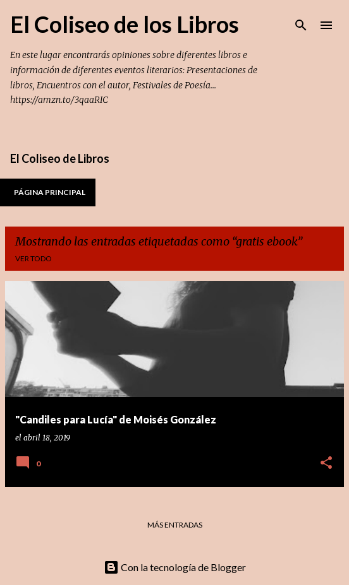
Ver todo (33, 258)
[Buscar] (301, 25)
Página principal (49, 192)
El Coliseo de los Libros (124, 24)
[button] (326, 463)
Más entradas (174, 524)
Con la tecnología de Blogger (175, 567)
